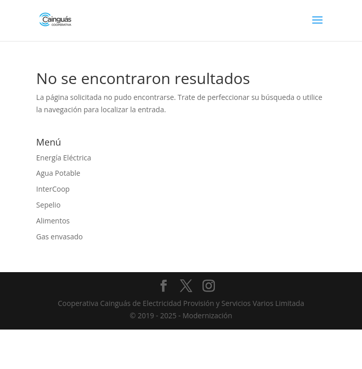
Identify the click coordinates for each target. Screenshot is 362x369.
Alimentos (53, 220)
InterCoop (53, 189)
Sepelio (48, 205)
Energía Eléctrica (63, 157)
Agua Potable (58, 173)
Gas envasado (59, 236)
